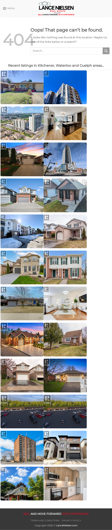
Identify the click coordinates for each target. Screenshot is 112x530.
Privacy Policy (71, 520)
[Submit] (106, 50)
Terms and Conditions (45, 520)
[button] (9, 8)
